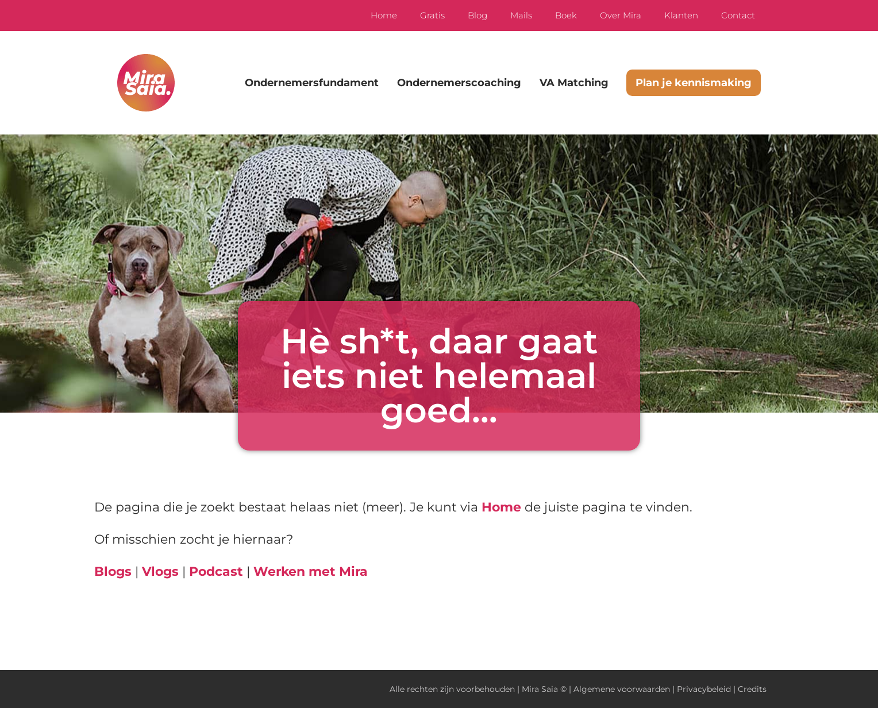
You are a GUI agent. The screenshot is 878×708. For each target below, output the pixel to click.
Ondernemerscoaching (459, 82)
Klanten (681, 15)
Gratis (432, 15)
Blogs (113, 571)
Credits (752, 689)
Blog (477, 15)
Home (384, 15)
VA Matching (574, 82)
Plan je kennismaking (694, 82)
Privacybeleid (704, 689)
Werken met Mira (310, 571)
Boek (566, 15)
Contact (738, 15)
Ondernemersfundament (312, 82)
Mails (521, 15)
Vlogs (160, 571)
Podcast (216, 571)
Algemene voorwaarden (621, 689)
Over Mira (620, 15)
